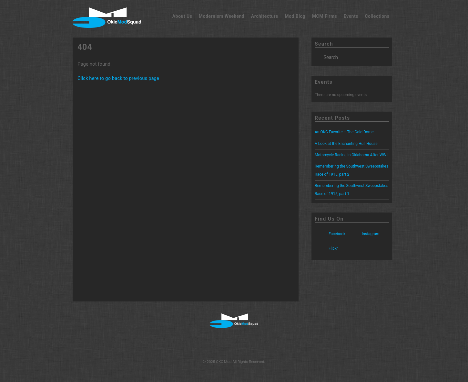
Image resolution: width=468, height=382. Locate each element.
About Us (182, 16)
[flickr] (254, 343)
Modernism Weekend (221, 16)
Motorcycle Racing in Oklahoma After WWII (352, 155)
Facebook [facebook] (330, 234)
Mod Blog (295, 16)
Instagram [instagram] (363, 234)
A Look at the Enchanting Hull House (346, 143)
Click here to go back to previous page (118, 78)
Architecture (264, 16)
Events (351, 16)
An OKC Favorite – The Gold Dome (344, 132)
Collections (377, 16)
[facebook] (212, 343)
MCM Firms (324, 16)
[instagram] (233, 343)
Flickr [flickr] (326, 248)
